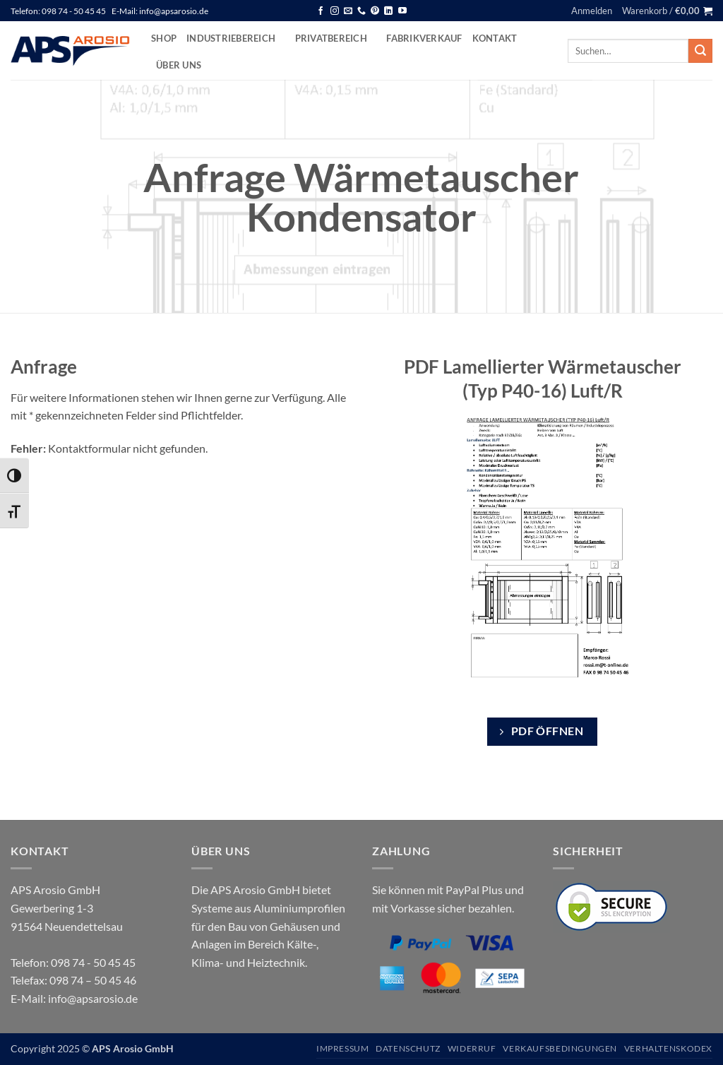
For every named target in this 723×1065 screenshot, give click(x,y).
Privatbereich (336, 37)
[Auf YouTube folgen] (402, 11)
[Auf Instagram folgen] (334, 11)
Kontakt (495, 38)
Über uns (178, 65)
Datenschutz (408, 1048)
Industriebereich (235, 37)
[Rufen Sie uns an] (361, 11)
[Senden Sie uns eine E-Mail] (348, 11)
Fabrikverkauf (424, 38)
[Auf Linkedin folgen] (388, 11)
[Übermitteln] (700, 51)
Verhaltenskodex (668, 1048)
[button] (591, 10)
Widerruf (472, 1048)
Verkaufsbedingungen (560, 1048)
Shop (164, 38)
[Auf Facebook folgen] (320, 11)
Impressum (342, 1048)
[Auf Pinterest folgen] (375, 11)
